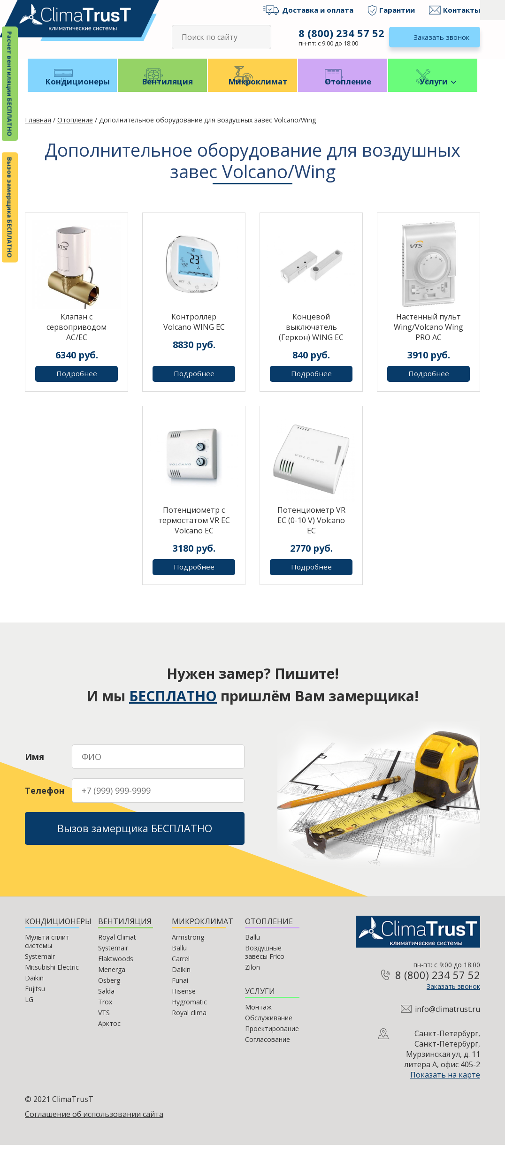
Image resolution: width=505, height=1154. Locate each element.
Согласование (267, 1048)
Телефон (44, 796)
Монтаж (258, 1015)
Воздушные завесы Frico (264, 961)
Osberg (109, 989)
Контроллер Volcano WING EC (194, 330)
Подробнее (77, 383)
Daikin (34, 986)
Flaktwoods (115, 967)
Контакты (461, 10)
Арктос (109, 1032)
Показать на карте (445, 1083)
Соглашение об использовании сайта (94, 1123)
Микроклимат (252, 89)
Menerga (111, 978)
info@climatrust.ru (447, 1018)
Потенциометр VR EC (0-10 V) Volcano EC (311, 529)
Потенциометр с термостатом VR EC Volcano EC (194, 529)
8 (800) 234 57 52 (340, 33)
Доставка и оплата (317, 10)
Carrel (181, 967)
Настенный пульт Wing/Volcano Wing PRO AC (428, 335)
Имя (34, 762)
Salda (106, 999)
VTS (104, 1021)
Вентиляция (162, 89)
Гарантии (397, 10)
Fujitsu (35, 997)
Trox (105, 1010)
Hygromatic (189, 1010)
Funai (180, 989)
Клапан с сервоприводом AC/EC (76, 335)
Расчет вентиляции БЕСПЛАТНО (10, 84)
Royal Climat (117, 945)
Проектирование (272, 1037)
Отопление (342, 89)
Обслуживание (268, 1026)
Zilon (252, 976)
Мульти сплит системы (47, 950)
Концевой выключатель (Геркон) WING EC (311, 335)
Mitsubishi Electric (52, 976)
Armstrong (188, 945)
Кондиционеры (72, 89)
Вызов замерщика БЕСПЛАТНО (10, 207)
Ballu (179, 956)
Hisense (184, 999)
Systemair (40, 965)
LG (29, 1008)
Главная (38, 128)
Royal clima (189, 1021)
